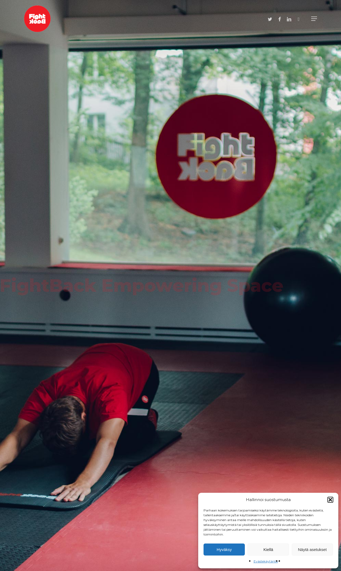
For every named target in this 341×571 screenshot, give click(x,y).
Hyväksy (224, 549)
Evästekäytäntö (266, 561)
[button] (330, 499)
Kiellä (268, 549)
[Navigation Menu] (314, 18)
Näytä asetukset (312, 549)
